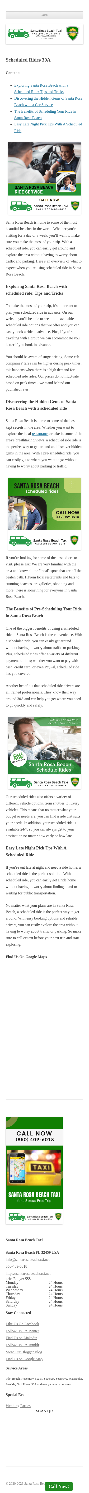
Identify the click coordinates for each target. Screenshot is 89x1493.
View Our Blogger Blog (24, 1352)
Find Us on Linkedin (21, 1338)
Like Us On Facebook (22, 1324)
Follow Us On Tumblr (22, 1345)
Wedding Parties (18, 1406)
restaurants (40, 434)
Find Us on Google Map (24, 1359)
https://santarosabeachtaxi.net (28, 1273)
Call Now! (58, 1486)
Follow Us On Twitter (22, 1331)
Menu (45, 14)
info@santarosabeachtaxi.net (28, 1259)
